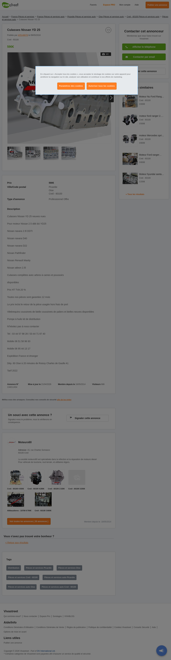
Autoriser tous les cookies (102, 86)
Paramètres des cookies (71, 86)
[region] (86, 80)
